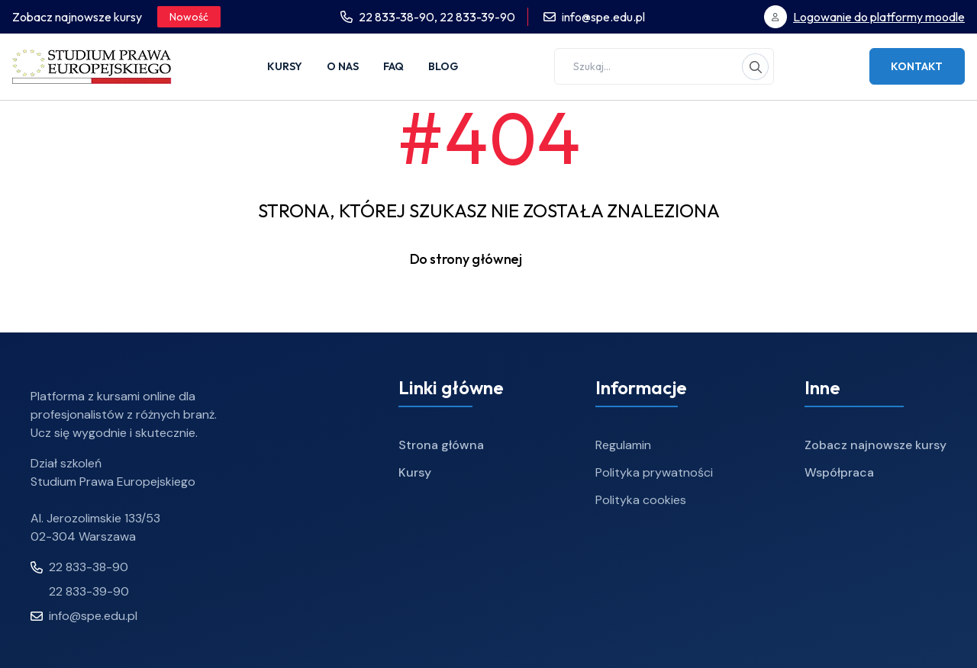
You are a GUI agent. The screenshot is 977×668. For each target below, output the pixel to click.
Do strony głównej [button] (489, 259)
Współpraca (839, 472)
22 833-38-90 (79, 567)
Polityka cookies (640, 500)
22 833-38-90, (399, 16)
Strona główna (441, 445)
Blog (443, 66)
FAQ (393, 66)
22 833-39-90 (477, 16)
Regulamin (623, 445)
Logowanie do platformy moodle (879, 16)
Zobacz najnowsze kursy (875, 445)
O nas (343, 66)
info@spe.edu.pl (603, 16)
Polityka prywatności (654, 472)
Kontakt (917, 66)
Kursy (284, 66)
